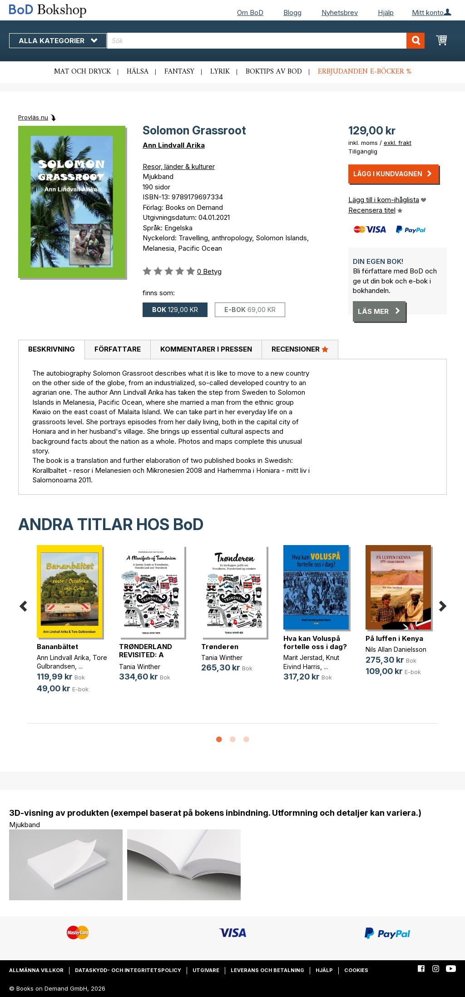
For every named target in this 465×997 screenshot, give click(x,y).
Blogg (292, 12)
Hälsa (137, 71)
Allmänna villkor (36, 970)
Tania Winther (139, 666)
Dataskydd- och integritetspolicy (128, 970)
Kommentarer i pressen (206, 349)
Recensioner (300, 349)
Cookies (356, 970)
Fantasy (179, 71)
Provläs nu (33, 117)
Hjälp (386, 12)
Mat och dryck (82, 71)
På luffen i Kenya (394, 638)
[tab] (51, 350)
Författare (117, 349)
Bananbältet (57, 646)
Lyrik (220, 71)
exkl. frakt (397, 142)
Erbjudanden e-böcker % (364, 71)
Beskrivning (51, 349)
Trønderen (219, 646)
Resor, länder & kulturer (179, 166)
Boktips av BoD (274, 71)
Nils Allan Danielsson (396, 649)
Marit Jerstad (302, 657)
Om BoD (250, 12)
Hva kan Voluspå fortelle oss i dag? (315, 642)
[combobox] (266, 41)
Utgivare (206, 970)
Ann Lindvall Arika (174, 145)
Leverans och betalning (267, 970)
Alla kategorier (58, 40)
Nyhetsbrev (340, 12)
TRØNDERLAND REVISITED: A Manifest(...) (145, 654)
